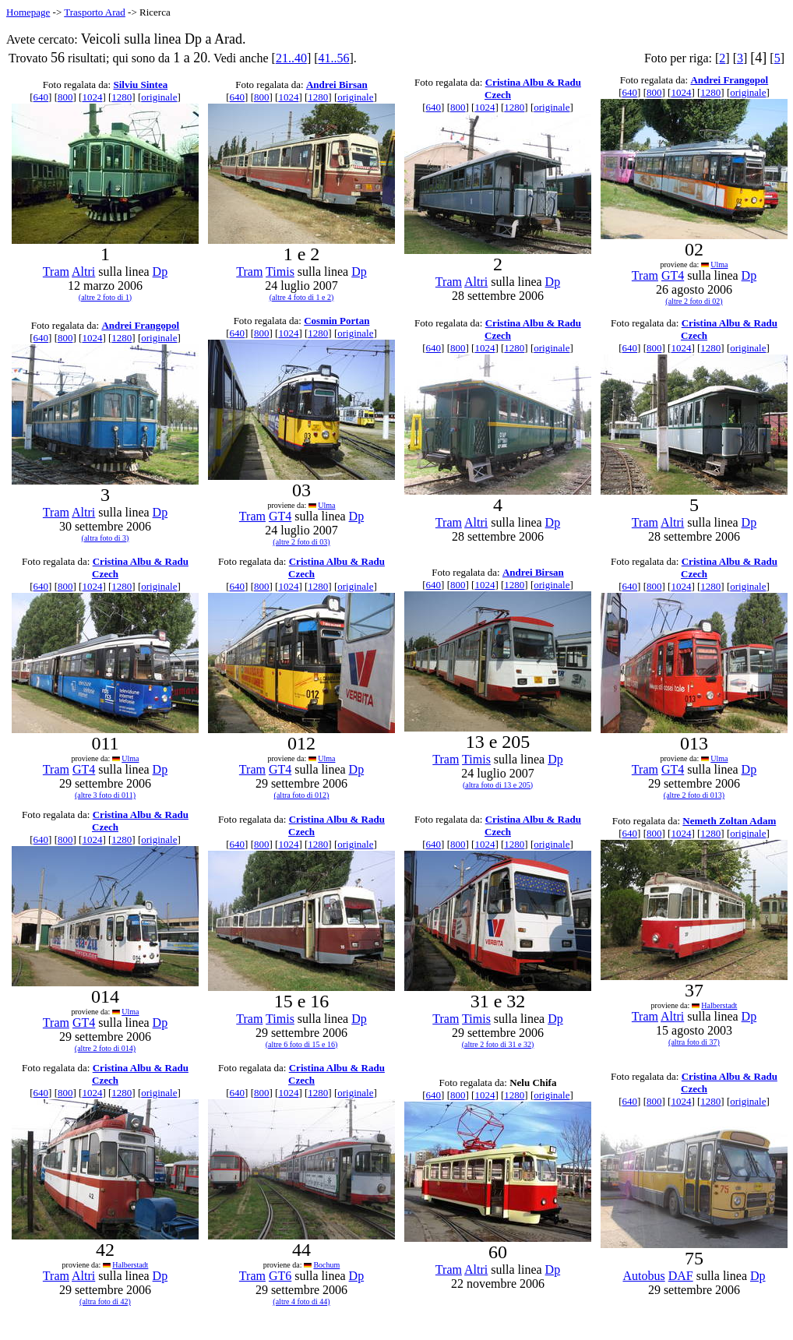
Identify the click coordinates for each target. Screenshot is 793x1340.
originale (159, 97)
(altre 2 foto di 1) (105, 297)
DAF (680, 1275)
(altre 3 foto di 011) (105, 795)
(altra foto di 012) (302, 795)
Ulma (719, 264)
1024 (92, 97)
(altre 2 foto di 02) (693, 301)
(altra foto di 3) (105, 538)
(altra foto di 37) (694, 1042)
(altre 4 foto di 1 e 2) (302, 297)
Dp (160, 271)
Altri (83, 271)
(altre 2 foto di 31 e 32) (498, 1044)
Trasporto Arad (94, 12)
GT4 (672, 275)
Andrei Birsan (337, 84)
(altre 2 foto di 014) (105, 1048)
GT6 (280, 1275)
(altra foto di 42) (105, 1301)
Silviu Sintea (140, 84)
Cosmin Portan (336, 320)
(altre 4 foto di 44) (301, 1301)
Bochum (326, 1265)
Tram (56, 271)
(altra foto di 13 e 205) (498, 785)
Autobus (643, 1275)
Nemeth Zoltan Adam (729, 821)
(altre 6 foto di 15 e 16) (302, 1044)
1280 (121, 97)
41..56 (334, 58)
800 (65, 97)
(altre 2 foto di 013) (694, 795)
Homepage (28, 12)
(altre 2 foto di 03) (301, 542)
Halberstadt (719, 1005)
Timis (280, 271)
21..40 (291, 58)
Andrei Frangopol (729, 80)
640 (41, 97)
